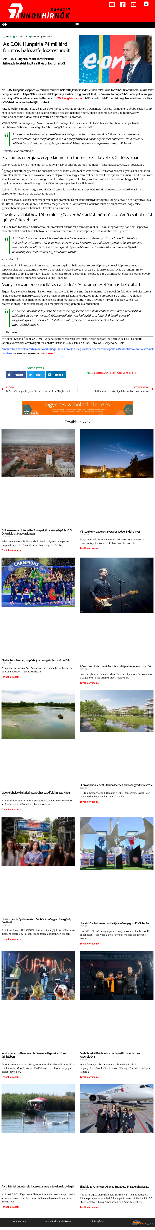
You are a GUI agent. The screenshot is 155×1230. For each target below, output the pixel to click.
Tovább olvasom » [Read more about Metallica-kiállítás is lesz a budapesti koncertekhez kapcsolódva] (89, 1077)
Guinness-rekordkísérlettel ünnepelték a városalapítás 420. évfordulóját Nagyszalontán (37, 532)
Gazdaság (37, 36)
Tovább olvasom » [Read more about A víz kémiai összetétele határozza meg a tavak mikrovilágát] (11, 1206)
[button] (146, 4)
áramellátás (96, 372)
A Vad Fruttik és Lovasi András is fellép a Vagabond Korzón (115, 666)
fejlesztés (131, 372)
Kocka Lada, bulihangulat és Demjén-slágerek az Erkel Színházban (34, 1055)
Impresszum (19, 1221)
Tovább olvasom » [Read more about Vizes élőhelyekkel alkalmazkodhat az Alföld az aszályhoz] (11, 809)
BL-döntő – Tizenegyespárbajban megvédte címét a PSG (36, 660)
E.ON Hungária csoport (69, 98)
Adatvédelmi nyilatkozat (58, 1221)
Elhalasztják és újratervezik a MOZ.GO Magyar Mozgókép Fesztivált (37, 920)
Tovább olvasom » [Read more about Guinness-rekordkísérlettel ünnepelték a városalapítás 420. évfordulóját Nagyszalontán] (11, 550)
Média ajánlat (96, 1221)
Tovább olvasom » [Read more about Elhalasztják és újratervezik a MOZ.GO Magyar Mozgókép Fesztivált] (11, 939)
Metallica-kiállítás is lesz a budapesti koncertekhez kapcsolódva (110, 1055)
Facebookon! (47, 353)
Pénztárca (47, 36)
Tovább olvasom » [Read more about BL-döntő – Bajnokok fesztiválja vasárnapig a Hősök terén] (89, 943)
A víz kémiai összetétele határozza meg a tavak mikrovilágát (38, 1186)
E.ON (106, 372)
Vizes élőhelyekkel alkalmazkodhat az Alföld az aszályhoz (36, 792)
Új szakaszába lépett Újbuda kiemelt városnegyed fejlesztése (116, 785)
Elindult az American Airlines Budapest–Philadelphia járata (114, 1186)
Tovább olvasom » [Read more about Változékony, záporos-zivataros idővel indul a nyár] (89, 548)
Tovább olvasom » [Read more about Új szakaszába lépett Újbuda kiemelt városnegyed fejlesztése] (89, 801)
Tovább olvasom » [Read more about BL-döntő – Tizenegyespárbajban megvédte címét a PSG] (11, 676)
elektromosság (117, 372)
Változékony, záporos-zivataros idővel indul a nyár (110, 531)
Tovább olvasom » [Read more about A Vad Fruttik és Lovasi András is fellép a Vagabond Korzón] (89, 683)
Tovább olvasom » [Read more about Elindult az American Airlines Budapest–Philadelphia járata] (89, 1207)
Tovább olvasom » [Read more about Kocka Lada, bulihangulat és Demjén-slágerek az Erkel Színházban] (11, 1077)
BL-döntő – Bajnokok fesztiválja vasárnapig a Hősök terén (114, 923)
